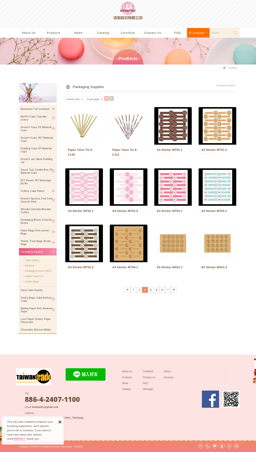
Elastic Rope (32, 281)
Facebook (210, 399)
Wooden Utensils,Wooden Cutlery (36, 211)
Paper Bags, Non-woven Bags (35, 232)
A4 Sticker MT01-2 (217, 130)
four (111, 98)
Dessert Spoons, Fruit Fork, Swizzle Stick (37, 200)
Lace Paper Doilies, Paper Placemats (36, 320)
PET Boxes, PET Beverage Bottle (36, 182)
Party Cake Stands (32, 290)
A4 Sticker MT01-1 (173, 130)
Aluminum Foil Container (35, 109)
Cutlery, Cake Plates (32, 191)
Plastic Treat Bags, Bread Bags (36, 243)
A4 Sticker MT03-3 (84, 245)
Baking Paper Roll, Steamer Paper (37, 310)
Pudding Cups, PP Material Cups (36, 150)
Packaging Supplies (32, 251)
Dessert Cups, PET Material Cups (37, 139)
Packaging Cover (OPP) (38, 271)
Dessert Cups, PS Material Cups (36, 129)
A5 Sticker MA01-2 (217, 245)
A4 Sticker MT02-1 (84, 190)
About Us (29, 32)
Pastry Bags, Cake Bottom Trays (36, 299)
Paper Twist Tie (34, 276)
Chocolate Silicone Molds (36, 329)
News (78, 32)
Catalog (103, 32)
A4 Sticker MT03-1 (173, 190)
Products (53, 32)
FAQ (177, 32)
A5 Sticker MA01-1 (173, 245)
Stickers (29, 265)
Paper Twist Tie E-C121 (128, 132)
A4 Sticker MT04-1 (128, 245)
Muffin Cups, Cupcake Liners (34, 118)
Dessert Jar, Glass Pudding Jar (36, 161)
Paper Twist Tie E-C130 (84, 132)
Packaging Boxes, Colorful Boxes (36, 221)
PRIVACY (19, 438)
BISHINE (128, 14)
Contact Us (152, 32)
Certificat (128, 32)
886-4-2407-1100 (52, 399)
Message (148, 389)
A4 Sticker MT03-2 (217, 190)
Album (167, 371)
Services (169, 377)
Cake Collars (32, 260)
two (106, 98)
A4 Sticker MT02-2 (128, 190)
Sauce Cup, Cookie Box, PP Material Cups (37, 171)
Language (200, 32)
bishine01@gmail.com (45, 407)
